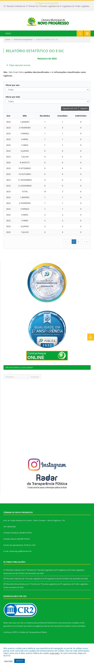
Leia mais (54, 653)
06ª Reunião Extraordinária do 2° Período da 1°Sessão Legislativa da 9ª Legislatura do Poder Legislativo (45, 594)
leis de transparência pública (59, 636)
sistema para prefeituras (36, 632)
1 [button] (73, 251)
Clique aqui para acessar (19, 75)
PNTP (15, 642)
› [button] (82, 251)
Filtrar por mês (13, 107)
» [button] (86, 251)
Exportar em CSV (70, 118)
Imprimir (84, 118)
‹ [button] (69, 251)
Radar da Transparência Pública (33, 642)
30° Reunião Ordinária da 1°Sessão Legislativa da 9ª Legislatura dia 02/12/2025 (35, 588)
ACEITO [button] (19, 660)
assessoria (66, 632)
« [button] (65, 251)
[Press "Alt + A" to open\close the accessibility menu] (90, 337)
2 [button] (78, 251)
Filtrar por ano (13, 95)
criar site (19, 632)
